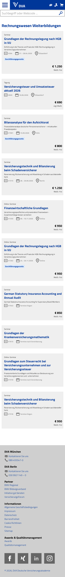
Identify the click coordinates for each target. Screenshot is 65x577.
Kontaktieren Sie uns (18, 456)
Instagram (49, 558)
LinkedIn (36, 558)
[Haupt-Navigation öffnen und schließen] (5, 5)
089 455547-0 (16, 460)
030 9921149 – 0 (17, 475)
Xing (23, 558)
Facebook (9, 558)
